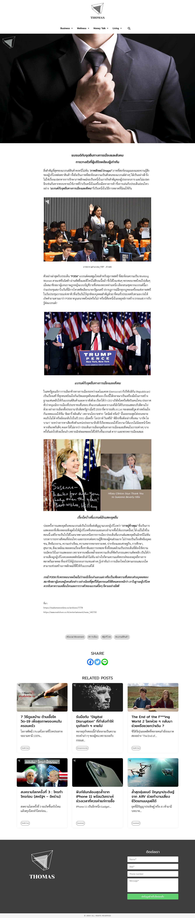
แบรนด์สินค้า (122, 637)
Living (117, 28)
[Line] (104, 662)
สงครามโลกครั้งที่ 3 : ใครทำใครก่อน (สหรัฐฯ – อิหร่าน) (42, 794)
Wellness (83, 28)
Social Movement (76, 637)
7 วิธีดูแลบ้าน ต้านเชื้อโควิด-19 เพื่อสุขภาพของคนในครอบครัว (41, 721)
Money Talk (100, 28)
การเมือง (94, 637)
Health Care (25, 748)
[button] (129, 28)
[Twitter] (97, 662)
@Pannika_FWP (98, 266)
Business (66, 28)
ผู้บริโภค (107, 637)
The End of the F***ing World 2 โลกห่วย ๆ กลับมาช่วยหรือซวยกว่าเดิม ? (152, 721)
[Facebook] (90, 662)
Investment (80, 823)
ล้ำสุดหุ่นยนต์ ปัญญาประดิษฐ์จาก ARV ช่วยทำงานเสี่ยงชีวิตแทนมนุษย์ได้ (153, 796)
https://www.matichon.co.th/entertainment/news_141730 (70, 612)
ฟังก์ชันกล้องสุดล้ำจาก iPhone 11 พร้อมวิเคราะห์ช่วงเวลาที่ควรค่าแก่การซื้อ (95, 796)
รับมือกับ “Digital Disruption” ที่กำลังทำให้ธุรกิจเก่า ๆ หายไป (94, 721)
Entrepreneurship (82, 748)
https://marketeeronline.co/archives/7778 (63, 607)
